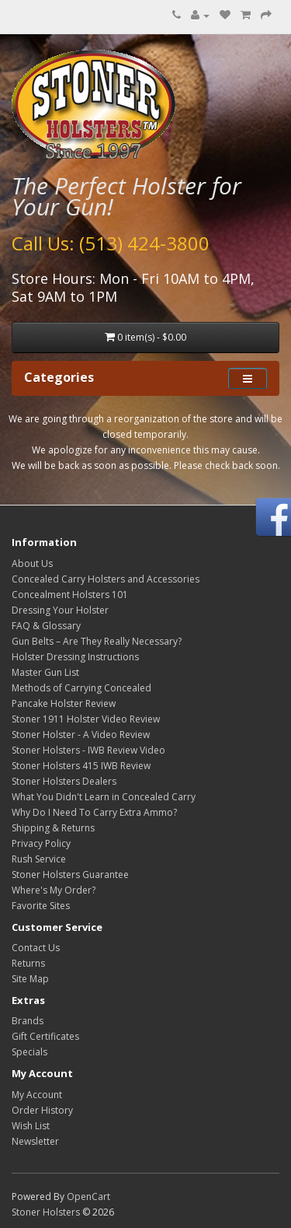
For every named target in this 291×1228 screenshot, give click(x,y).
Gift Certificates (45, 1036)
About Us (32, 563)
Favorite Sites (41, 905)
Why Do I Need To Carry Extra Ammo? (94, 812)
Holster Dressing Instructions (75, 656)
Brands (27, 1020)
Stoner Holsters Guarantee (70, 874)
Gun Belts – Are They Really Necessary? (97, 641)
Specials (29, 1051)
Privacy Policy (41, 843)
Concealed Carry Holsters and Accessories (105, 579)
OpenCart (88, 1196)
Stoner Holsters (46, 1212)
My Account (37, 1094)
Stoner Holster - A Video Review (81, 734)
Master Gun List (45, 672)
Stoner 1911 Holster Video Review (86, 719)
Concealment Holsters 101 (70, 594)
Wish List (31, 1125)
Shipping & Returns (53, 827)
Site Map (30, 978)
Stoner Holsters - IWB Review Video (88, 750)
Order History (42, 1110)
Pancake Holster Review (64, 703)
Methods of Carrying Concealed (81, 687)
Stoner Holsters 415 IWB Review (81, 765)
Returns (28, 963)
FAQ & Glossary (46, 625)
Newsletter (35, 1141)
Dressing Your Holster (60, 610)
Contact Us (36, 947)
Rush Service (39, 859)
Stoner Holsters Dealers (64, 781)
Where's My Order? (53, 890)
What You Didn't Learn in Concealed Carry (104, 796)
